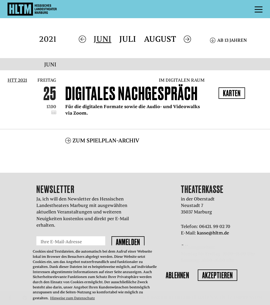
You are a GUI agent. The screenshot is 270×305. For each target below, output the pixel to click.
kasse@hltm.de (213, 233)
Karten (232, 93)
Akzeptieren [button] (217, 275)
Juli (127, 39)
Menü (246, 9)
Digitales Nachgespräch (131, 93)
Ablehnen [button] (177, 275)
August (160, 39)
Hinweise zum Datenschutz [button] (72, 298)
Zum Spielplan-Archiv (106, 140)
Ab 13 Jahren (232, 40)
